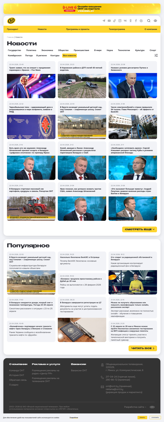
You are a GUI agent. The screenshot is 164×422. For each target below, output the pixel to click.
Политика (31, 50)
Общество (63, 50)
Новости (42, 29)
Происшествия (81, 50)
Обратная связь (18, 380)
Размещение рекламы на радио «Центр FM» (45, 372)
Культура (139, 50)
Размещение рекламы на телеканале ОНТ (45, 380)
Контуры (54, 55)
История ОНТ (16, 375)
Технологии (124, 50)
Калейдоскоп (15, 55)
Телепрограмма (117, 29)
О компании (151, 29)
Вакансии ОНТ (79, 370)
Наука (110, 50)
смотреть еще (138, 229)
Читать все (141, 348)
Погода (29, 55)
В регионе (41, 55)
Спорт (153, 50)
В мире (97, 50)
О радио (13, 384)
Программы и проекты (77, 29)
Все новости (69, 55)
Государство (14, 50)
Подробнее (74, 418)
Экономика (47, 50)
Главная (10, 37)
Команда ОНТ (16, 370)
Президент (12, 29)
